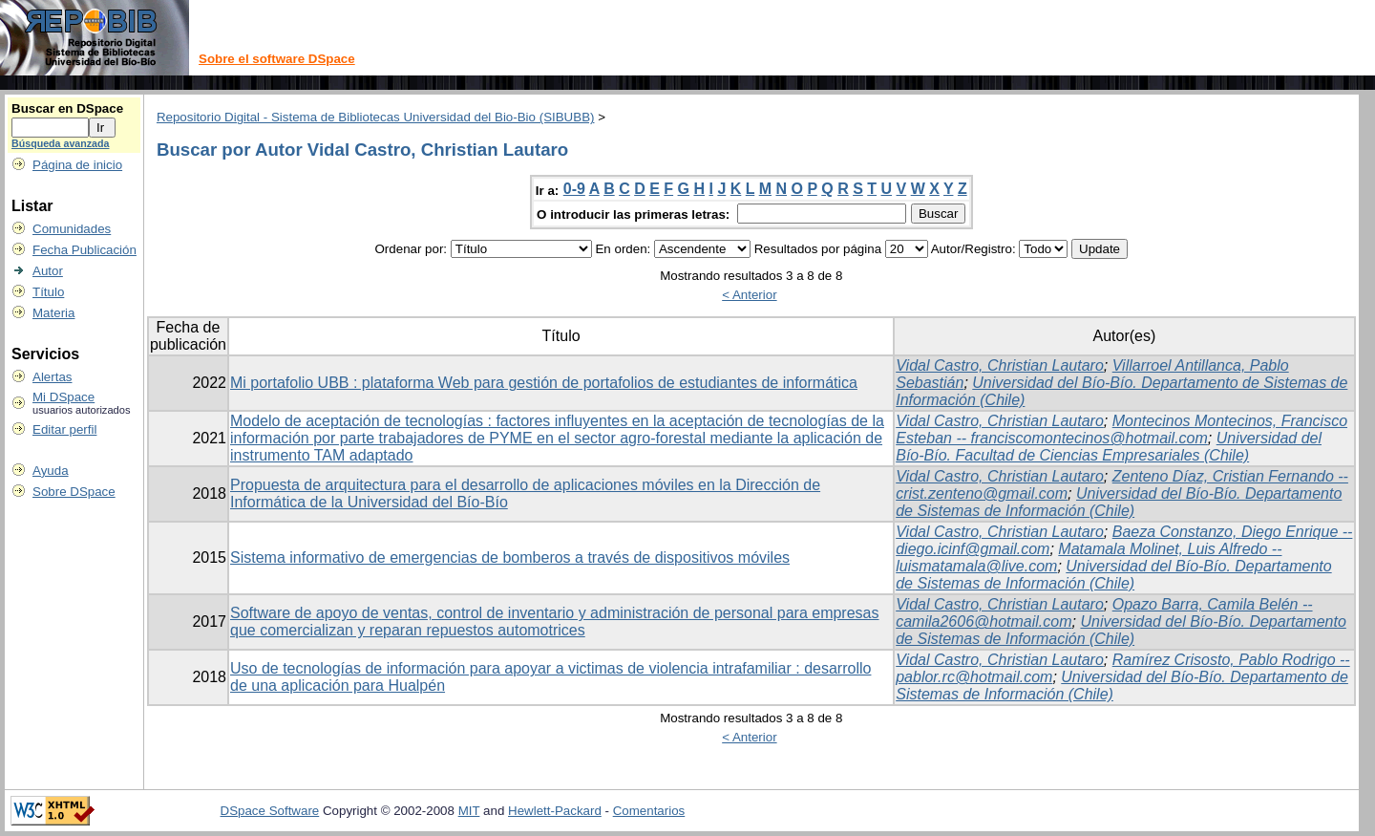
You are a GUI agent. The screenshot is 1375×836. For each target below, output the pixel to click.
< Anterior (749, 295)
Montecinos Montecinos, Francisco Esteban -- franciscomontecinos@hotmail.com (1121, 429)
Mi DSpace (63, 397)
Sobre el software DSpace (277, 59)
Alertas (52, 377)
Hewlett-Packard (555, 811)
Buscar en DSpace (67, 108)
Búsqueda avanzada (60, 143)
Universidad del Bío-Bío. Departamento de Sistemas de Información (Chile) (1119, 502)
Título (48, 292)
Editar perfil (64, 429)
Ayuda (50, 470)
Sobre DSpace (74, 491)
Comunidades (71, 229)
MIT (469, 811)
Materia (53, 313)
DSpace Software (270, 811)
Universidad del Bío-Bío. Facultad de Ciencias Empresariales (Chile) (1109, 446)
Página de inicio (77, 165)
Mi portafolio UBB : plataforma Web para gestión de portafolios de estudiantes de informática (543, 383)
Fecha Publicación (84, 250)
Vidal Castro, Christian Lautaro (1000, 365)
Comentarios (649, 811)
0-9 (574, 189)
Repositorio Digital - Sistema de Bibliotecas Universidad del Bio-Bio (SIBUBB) (376, 117)
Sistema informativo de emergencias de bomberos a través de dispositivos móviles (510, 557)
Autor (47, 271)
